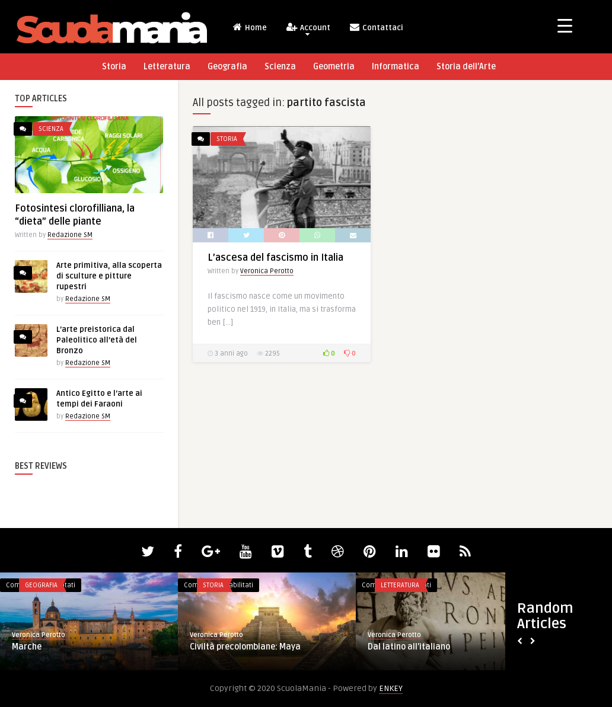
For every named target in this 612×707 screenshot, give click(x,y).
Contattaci (376, 27)
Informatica (395, 67)
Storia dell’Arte (466, 67)
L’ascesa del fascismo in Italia (275, 258)
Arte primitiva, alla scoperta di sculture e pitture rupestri (109, 276)
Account (307, 29)
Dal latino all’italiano (409, 647)
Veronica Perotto (267, 271)
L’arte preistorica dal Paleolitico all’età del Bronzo (96, 340)
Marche (27, 647)
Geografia (227, 67)
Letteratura (167, 67)
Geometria (334, 67)
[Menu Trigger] (565, 25)
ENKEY (391, 688)
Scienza (280, 67)
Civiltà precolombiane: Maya (245, 647)
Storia (114, 67)
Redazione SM (70, 235)
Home (249, 27)
